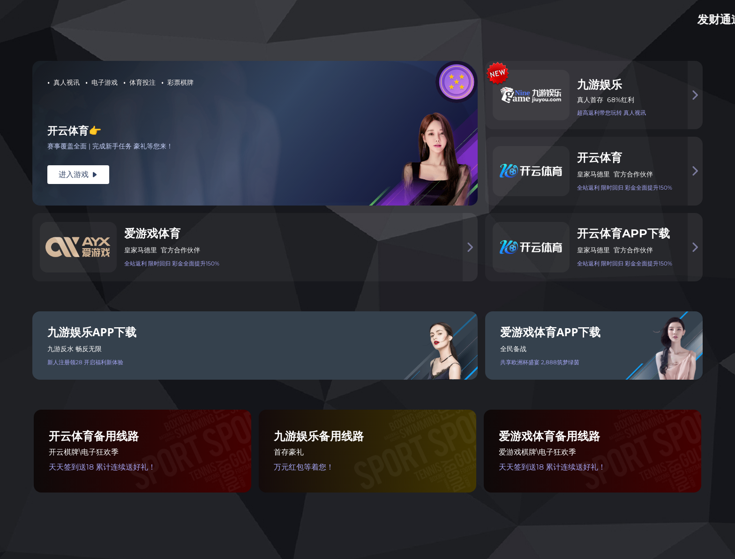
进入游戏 (78, 174)
